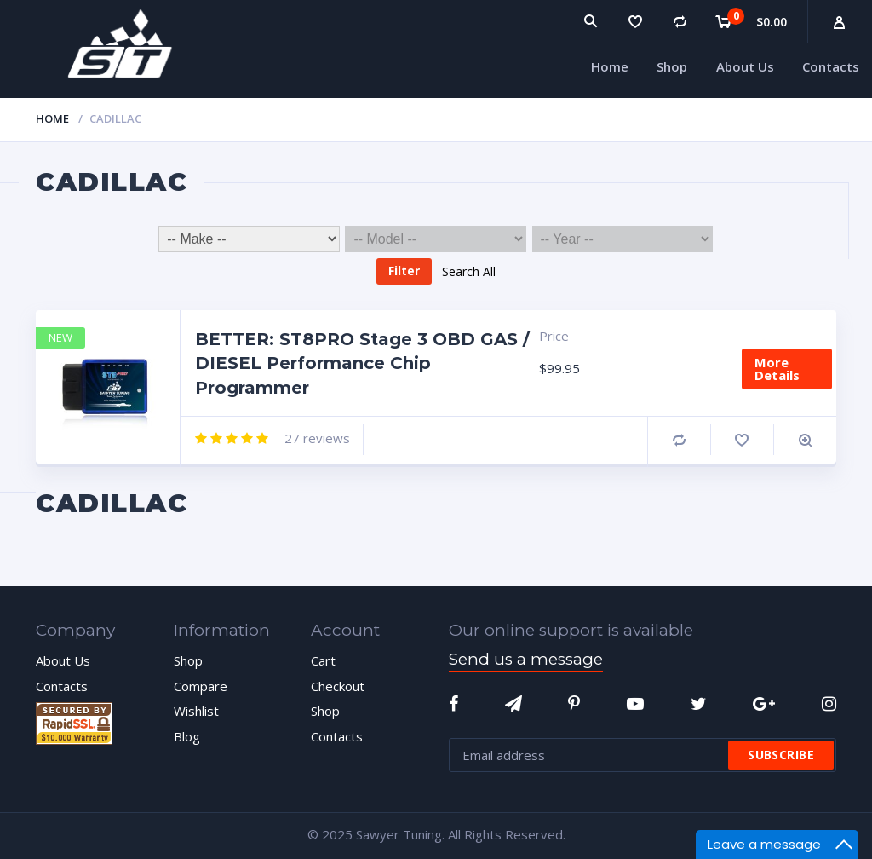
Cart (323, 660)
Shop (188, 660)
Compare (679, 440)
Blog (187, 736)
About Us (63, 660)
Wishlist (196, 710)
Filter (404, 270)
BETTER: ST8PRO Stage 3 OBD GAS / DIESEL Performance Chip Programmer (362, 363)
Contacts (62, 686)
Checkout (337, 686)
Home (52, 118)
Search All (469, 270)
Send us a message (526, 659)
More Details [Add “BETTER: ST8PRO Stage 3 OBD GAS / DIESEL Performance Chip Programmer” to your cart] (777, 368)
